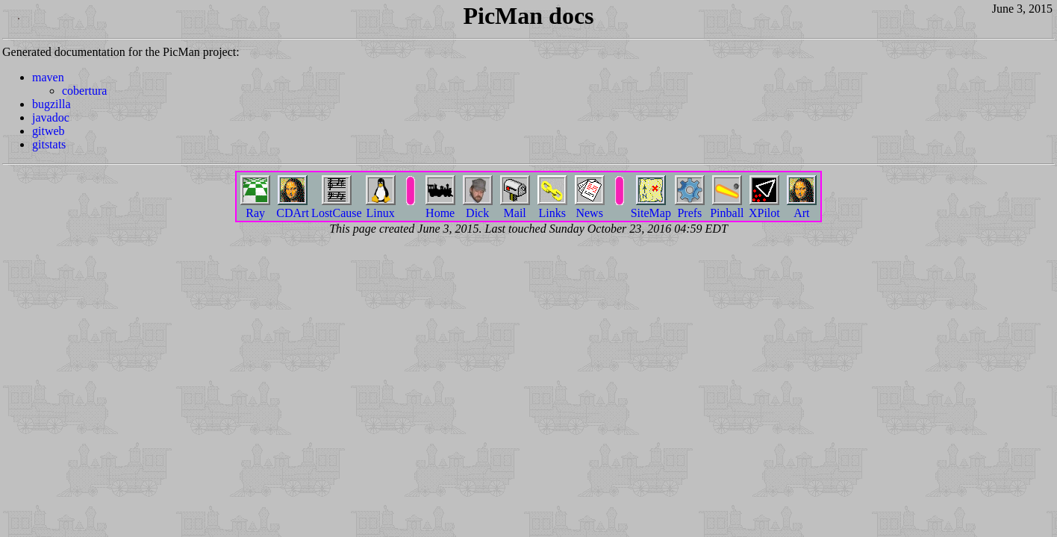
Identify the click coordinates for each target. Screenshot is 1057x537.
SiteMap (651, 207)
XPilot (764, 207)
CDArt (292, 207)
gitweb (48, 131)
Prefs (690, 207)
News (590, 207)
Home (440, 207)
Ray (255, 207)
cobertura (84, 90)
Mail (515, 207)
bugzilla (51, 104)
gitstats (49, 144)
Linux (381, 207)
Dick (478, 207)
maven (48, 77)
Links (552, 207)
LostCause (336, 207)
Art (802, 207)
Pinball (726, 207)
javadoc (50, 117)
